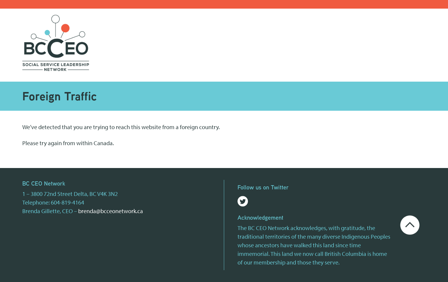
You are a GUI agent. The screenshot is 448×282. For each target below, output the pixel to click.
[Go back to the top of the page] (409, 224)
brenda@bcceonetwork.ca (110, 211)
